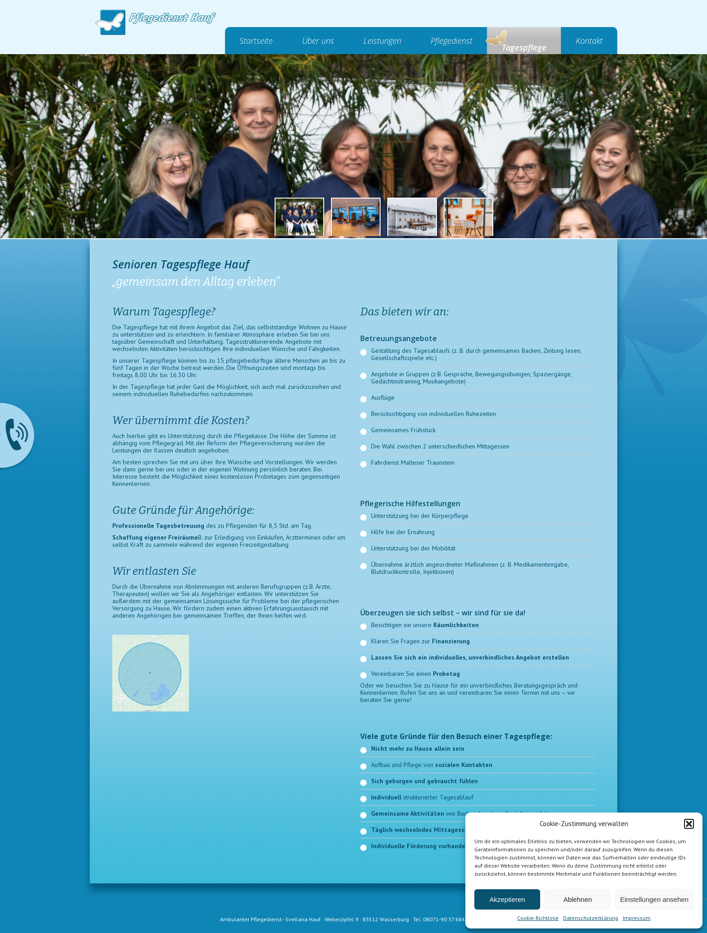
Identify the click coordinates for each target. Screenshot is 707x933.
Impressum (637, 918)
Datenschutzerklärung (590, 918)
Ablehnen (577, 899)
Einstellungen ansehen (654, 899)
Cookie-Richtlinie (538, 918)
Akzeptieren (507, 899)
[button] (688, 823)
